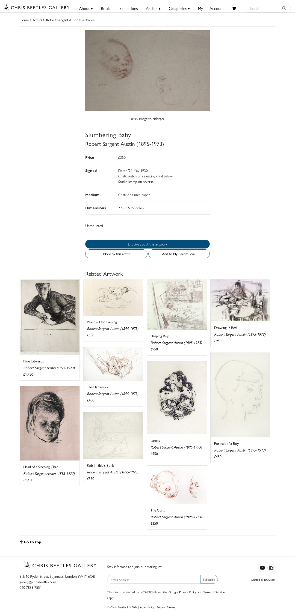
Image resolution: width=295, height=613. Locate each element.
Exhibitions (128, 8)
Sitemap (172, 607)
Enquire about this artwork (147, 244)
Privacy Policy (188, 592)
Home (24, 19)
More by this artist (116, 253)
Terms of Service (214, 592)
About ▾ (86, 8)
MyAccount (211, 8)
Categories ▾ (179, 8)
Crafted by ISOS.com (263, 579)
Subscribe (209, 579)
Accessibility (147, 607)
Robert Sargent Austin (62, 19)
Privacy (160, 607)
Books (106, 8)
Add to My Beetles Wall (179, 253)
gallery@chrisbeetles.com (38, 581)
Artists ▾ (153, 8)
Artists (37, 19)
